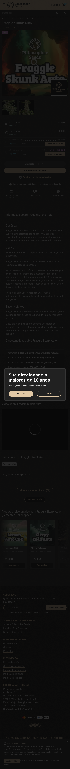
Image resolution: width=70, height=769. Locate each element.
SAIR (49, 393)
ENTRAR (21, 393)
